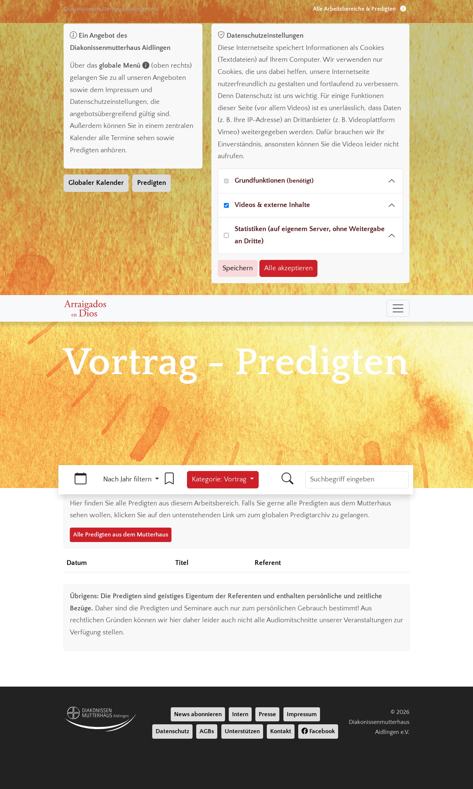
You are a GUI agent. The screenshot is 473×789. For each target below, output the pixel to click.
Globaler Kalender (96, 183)
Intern (240, 714)
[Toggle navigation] (398, 308)
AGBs (207, 731)
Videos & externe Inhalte (272, 205)
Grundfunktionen (274, 180)
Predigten (151, 183)
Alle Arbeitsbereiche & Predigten (359, 9)
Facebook (318, 731)
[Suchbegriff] (357, 479)
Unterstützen (242, 731)
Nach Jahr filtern (128, 479)
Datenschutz (172, 731)
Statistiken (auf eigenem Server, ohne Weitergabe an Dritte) (310, 235)
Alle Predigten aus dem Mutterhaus (120, 534)
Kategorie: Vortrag (220, 479)
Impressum (302, 714)
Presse (267, 714)
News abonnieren (198, 714)
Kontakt (280, 731)
